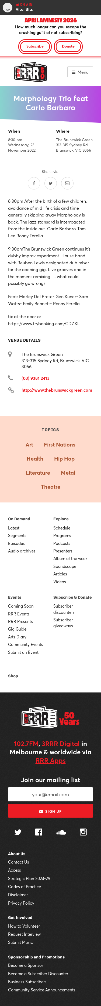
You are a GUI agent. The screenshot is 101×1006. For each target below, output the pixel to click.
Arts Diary (17, 636)
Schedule (61, 528)
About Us (16, 853)
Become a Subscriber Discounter (38, 973)
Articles (60, 574)
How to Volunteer (24, 926)
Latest (13, 528)
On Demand (19, 519)
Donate (68, 46)
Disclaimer (18, 894)
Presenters (62, 551)
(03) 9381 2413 (36, 378)
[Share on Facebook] (34, 183)
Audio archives (22, 551)
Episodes (16, 543)
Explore (61, 519)
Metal (68, 472)
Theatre (50, 486)
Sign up (50, 811)
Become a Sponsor (25, 965)
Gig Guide (17, 629)
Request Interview (24, 934)
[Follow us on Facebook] (38, 832)
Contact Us (18, 862)
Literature (38, 472)
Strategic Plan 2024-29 (29, 878)
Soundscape (64, 566)
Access (14, 870)
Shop (13, 676)
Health (35, 458)
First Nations (59, 444)
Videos (59, 581)
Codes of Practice (24, 886)
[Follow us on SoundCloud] (61, 833)
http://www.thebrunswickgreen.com (57, 390)
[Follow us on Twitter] (18, 833)
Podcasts (61, 543)
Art (29, 444)
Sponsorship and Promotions (36, 957)
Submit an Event (23, 652)
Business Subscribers (27, 981)
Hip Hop (64, 458)
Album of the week (70, 558)
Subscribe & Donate (72, 597)
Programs (62, 535)
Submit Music (20, 942)
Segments (17, 535)
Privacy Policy (21, 903)
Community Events (25, 644)
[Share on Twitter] (50, 183)
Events (14, 597)
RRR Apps (51, 760)
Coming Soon (21, 606)
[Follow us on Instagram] (83, 832)
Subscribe (35, 46)
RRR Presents (20, 621)
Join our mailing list (50, 779)
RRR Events (19, 614)
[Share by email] (67, 183)
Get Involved (20, 917)
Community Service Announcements (41, 989)
